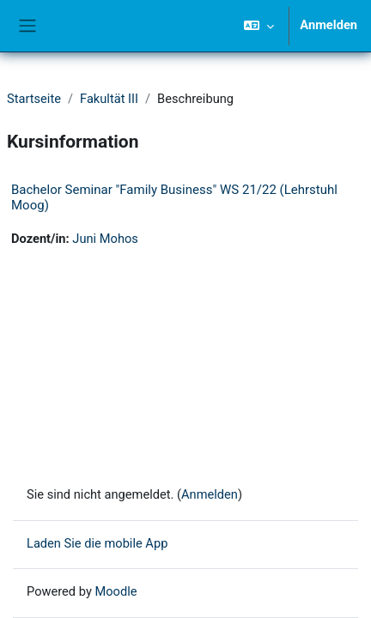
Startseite (34, 98)
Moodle (115, 591)
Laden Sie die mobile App (97, 543)
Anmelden (328, 25)
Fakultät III (109, 98)
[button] (259, 26)
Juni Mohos (105, 238)
